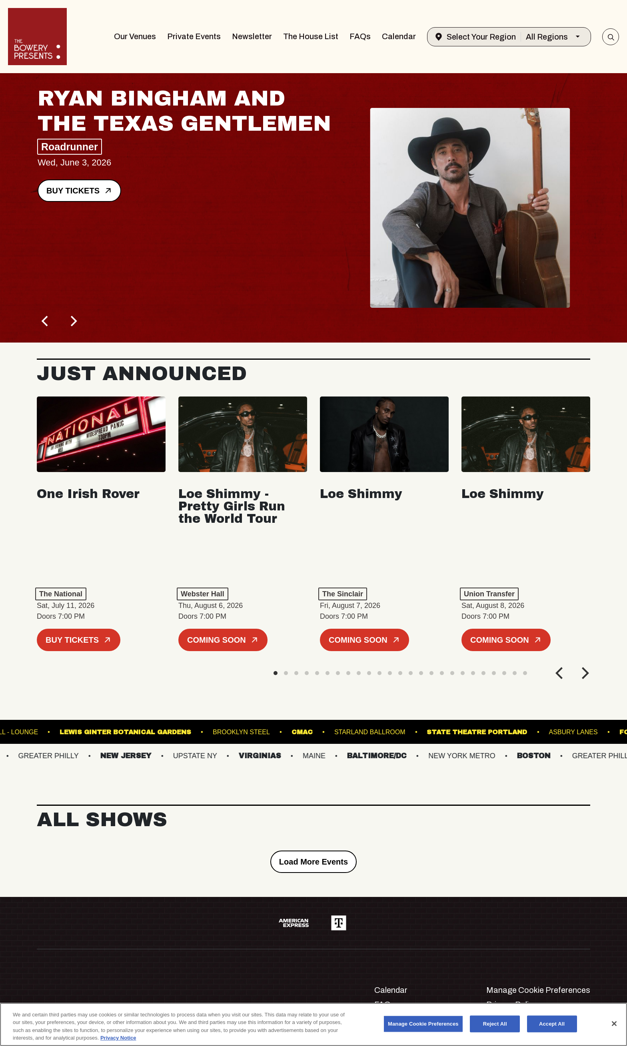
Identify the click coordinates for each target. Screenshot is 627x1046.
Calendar (399, 36)
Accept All (552, 1024)
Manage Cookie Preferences (538, 990)
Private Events (194, 36)
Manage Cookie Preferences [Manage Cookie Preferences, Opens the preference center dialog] (423, 1024)
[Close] (614, 1023)
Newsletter (252, 36)
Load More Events (313, 861)
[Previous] (45, 321)
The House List (310, 36)
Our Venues (135, 36)
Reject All (495, 1024)
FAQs (360, 36)
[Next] (73, 321)
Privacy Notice (118, 1038)
